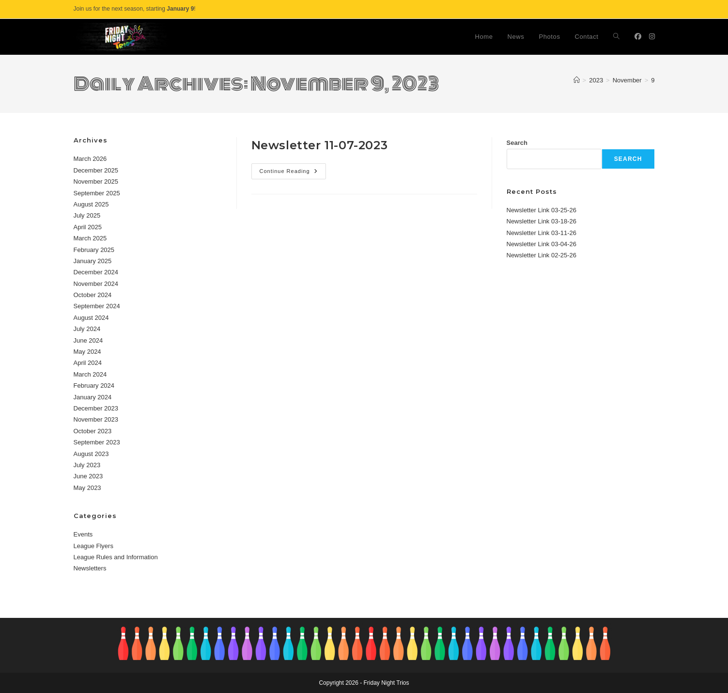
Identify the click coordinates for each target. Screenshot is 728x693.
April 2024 (88, 362)
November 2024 (96, 283)
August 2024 (91, 317)
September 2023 (97, 442)
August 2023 (91, 453)
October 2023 (93, 431)
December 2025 (96, 170)
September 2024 (97, 306)
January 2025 (93, 261)
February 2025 (94, 249)
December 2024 (96, 272)
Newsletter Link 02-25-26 (542, 255)
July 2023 (87, 465)
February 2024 (94, 385)
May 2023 (87, 487)
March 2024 (90, 374)
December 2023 (96, 408)
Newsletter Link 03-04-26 (542, 244)
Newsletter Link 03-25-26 (542, 210)
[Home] (576, 80)
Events (83, 534)
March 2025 (90, 238)
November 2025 (96, 181)
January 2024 (93, 397)
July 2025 (87, 215)
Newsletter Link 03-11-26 (542, 232)
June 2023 (88, 476)
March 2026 (90, 158)
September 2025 (97, 193)
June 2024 (88, 340)
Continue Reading (293, 173)
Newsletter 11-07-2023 (319, 145)
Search (517, 142)
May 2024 (87, 351)
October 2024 (93, 295)
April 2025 (88, 227)
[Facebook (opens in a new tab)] (638, 36)
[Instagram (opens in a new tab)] (652, 36)
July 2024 (87, 328)
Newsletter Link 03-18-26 (542, 221)
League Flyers (93, 546)
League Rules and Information (116, 557)
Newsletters (90, 568)
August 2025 (91, 204)
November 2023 (96, 419)
